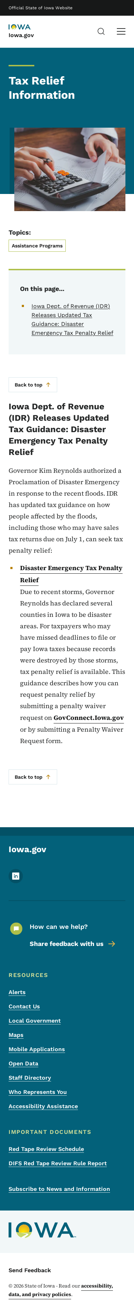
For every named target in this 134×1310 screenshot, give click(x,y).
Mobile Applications (37, 1049)
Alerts (17, 992)
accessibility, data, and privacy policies (61, 1290)
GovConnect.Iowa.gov (89, 717)
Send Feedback (30, 1270)
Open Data (23, 1063)
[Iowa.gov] (26, 27)
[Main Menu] (121, 31)
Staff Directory (30, 1077)
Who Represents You (38, 1092)
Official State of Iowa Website (41, 7)
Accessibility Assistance (43, 1106)
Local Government (35, 1020)
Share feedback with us (73, 944)
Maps (16, 1035)
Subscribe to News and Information (59, 1189)
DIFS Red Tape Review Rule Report (58, 1163)
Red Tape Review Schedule (46, 1149)
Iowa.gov (21, 35)
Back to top (33, 385)
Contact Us (24, 1006)
